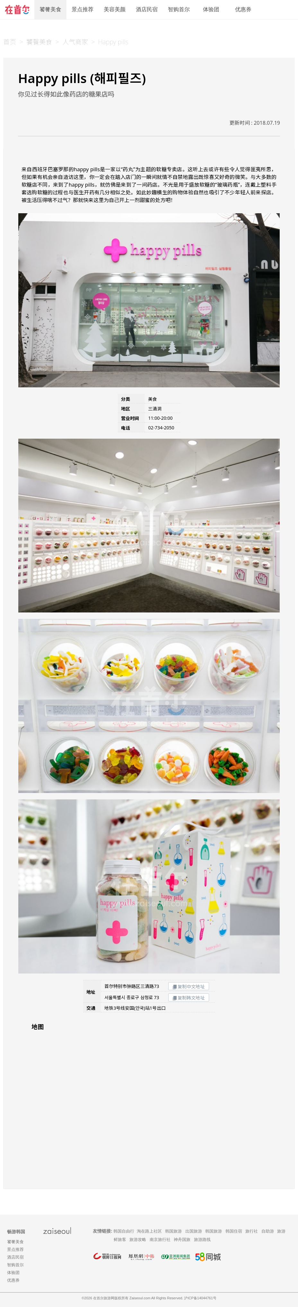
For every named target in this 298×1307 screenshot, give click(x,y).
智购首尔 (179, 9)
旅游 (281, 1231)
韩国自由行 (123, 1231)
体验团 (211, 9)
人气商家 (75, 42)
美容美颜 (115, 9)
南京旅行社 (160, 1239)
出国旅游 (193, 1231)
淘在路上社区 (149, 1231)
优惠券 (243, 9)
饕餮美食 (50, 9)
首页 (9, 42)
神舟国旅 (182, 1239)
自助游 (267, 1231)
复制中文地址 (189, 986)
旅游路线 (202, 1239)
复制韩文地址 (189, 998)
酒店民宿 (147, 9)
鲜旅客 (120, 1239)
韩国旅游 (173, 1231)
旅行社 (251, 1231)
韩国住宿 (233, 1231)
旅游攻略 (137, 1239)
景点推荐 (82, 9)
